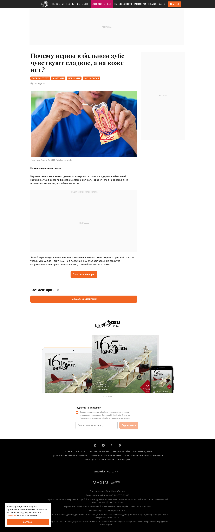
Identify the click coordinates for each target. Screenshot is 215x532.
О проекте (67, 451)
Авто (162, 4)
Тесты (70, 4)
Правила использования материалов (69, 455)
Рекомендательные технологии (99, 460)
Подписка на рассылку (88, 407)
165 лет (175, 4)
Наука (152, 4)
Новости (58, 4)
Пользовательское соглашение (106, 455)
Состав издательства (99, 451)
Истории (140, 4)
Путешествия (123, 4)
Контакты (80, 451)
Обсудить (37, 84)
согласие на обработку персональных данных (108, 412)
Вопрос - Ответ (102, 4)
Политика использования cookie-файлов (143, 455)
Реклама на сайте (121, 451)
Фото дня (83, 4)
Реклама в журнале (142, 451)
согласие (11, 515)
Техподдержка (124, 460)
